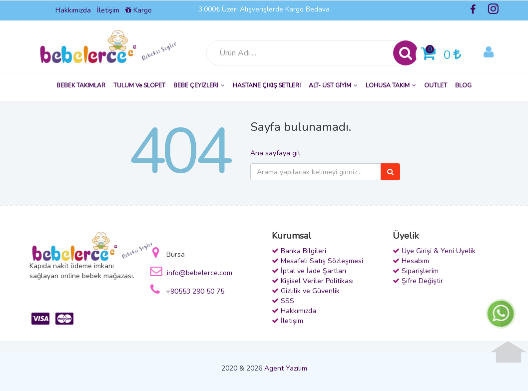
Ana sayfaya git (275, 153)
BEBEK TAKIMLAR (80, 85)
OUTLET (435, 85)
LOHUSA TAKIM (391, 85)
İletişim (108, 10)
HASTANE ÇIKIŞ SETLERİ (267, 85)
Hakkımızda (73, 10)
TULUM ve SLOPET (139, 85)
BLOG (463, 85)
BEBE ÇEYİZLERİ (199, 85)
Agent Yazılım (285, 368)
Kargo (138, 10)
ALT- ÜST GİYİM (333, 85)
